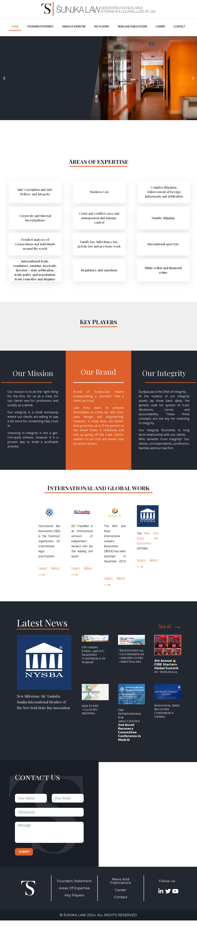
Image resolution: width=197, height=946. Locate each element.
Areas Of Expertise (74, 888)
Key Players (74, 895)
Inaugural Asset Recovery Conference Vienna (167, 710)
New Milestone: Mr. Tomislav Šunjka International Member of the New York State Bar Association (43, 702)
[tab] (35, 192)
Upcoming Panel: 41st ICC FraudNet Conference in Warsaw (93, 654)
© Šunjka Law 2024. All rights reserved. (98, 915)
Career (120, 890)
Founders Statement (74, 881)
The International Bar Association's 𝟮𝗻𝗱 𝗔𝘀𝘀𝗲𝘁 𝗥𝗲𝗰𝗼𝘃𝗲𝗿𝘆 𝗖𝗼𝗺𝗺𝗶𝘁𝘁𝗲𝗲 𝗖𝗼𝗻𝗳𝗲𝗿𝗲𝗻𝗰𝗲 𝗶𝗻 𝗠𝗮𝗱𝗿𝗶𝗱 (129, 725)
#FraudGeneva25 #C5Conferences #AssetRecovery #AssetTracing (131, 655)
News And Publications (120, 881)
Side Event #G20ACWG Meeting (90, 709)
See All (169, 626)
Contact (120, 897)
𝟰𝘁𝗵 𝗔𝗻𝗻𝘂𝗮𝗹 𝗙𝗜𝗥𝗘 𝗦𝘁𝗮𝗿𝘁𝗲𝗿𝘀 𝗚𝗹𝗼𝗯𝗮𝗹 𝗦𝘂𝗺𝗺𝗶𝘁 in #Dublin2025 (166, 666)
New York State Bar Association (148, 538)
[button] (4, 78)
